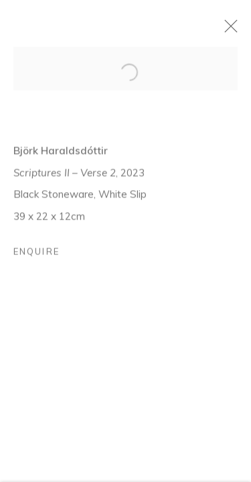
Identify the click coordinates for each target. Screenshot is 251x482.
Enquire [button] (36, 256)
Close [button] (237, 30)
